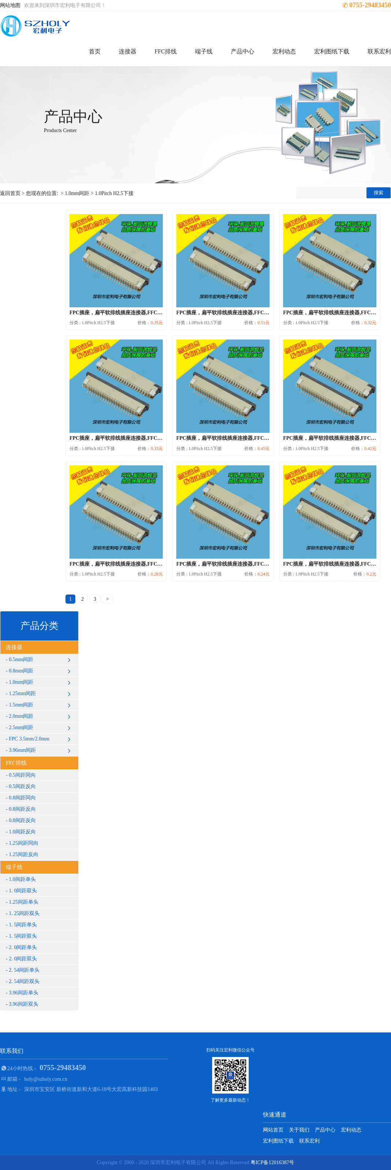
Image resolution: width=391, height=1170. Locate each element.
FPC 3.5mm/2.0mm (41, 739)
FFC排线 (166, 51)
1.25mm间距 (41, 693)
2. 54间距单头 (24, 970)
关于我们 (299, 1130)
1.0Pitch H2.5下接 (114, 193)
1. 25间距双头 (24, 913)
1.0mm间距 (77, 193)
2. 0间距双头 (23, 958)
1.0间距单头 (22, 879)
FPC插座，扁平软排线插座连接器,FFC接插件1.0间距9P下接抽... (141, 564)
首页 (95, 51)
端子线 (204, 51)
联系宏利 (379, 51)
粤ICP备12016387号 (272, 1162)
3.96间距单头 (23, 992)
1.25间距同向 (23, 843)
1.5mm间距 (41, 705)
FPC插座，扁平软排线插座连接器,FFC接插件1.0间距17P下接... (140, 438)
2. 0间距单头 (23, 947)
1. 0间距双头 (23, 890)
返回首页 (10, 193)
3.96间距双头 (23, 1004)
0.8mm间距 (41, 670)
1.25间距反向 (23, 854)
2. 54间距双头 (24, 981)
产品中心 (242, 51)
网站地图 (10, 5)
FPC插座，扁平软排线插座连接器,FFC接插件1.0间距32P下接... (247, 312)
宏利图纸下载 (331, 51)
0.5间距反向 (22, 786)
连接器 (127, 51)
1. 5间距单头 (23, 924)
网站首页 (273, 1130)
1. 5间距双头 (23, 936)
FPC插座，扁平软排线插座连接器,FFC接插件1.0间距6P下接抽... (248, 564)
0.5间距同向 (22, 775)
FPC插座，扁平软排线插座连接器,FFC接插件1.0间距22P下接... (140, 312)
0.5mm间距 (41, 659)
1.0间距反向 (22, 832)
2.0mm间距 (41, 716)
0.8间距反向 (22, 809)
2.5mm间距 (41, 727)
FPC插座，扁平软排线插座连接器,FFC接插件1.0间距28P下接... (247, 438)
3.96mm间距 (41, 750)
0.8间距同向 (22, 797)
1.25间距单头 (23, 902)
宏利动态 (284, 51)
